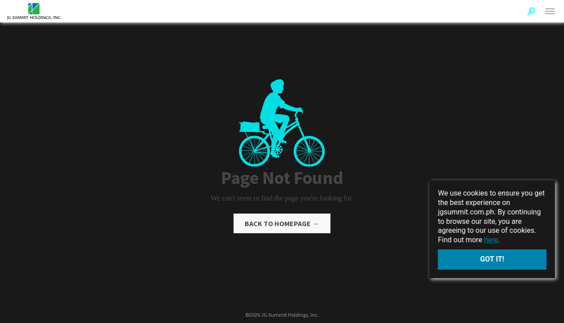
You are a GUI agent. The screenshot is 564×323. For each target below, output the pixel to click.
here (491, 240)
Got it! (492, 259)
